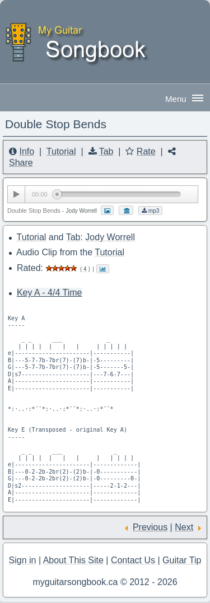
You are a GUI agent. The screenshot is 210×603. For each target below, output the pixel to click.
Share (21, 162)
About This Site (73, 560)
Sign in (22, 560)
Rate (146, 151)
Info (26, 151)
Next (184, 527)
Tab (106, 151)
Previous (150, 527)
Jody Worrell (110, 237)
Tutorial (61, 151)
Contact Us (133, 560)
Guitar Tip (181, 560)
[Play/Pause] (16, 194)
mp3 (150, 211)
